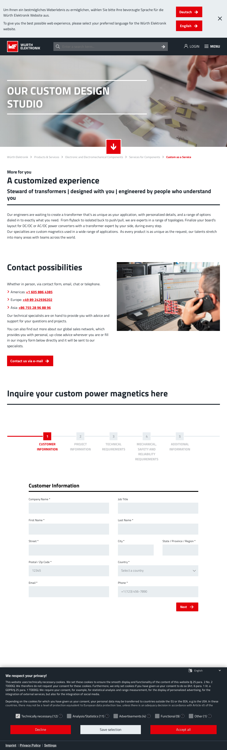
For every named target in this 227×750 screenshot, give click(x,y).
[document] (113, 692)
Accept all (183, 729)
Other (198, 716)
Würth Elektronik (17, 157)
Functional (168, 716)
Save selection (110, 729)
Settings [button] (50, 745)
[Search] (163, 46)
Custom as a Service (178, 157)
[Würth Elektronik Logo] (23, 46)
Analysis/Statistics (85, 716)
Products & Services (46, 157)
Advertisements (130, 716)
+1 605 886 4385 (39, 292)
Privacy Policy (30, 745)
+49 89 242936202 (37, 299)
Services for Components (144, 157)
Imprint (11, 745)
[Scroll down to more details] (113, 147)
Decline (40, 729)
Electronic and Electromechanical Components (94, 157)
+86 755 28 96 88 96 (35, 307)
